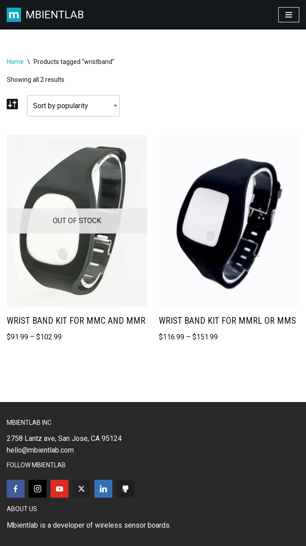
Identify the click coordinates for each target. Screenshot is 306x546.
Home (15, 61)
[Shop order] (73, 106)
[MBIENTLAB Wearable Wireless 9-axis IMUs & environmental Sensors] (45, 14)
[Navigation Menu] (288, 14)
